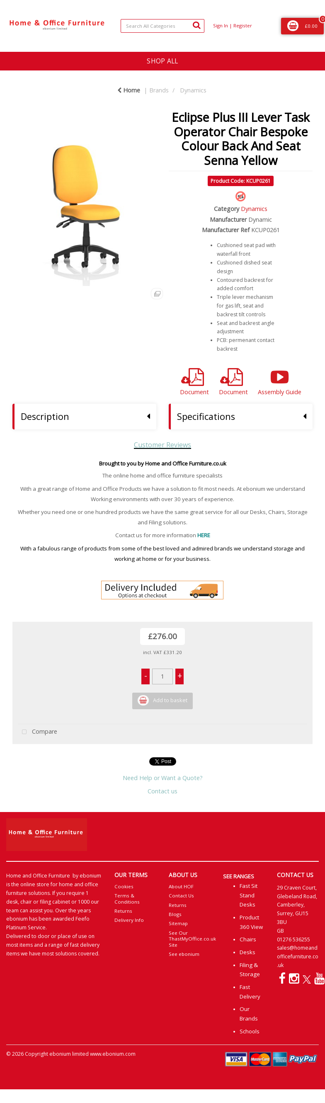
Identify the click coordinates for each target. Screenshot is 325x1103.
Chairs (248, 939)
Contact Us (181, 895)
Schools (250, 1031)
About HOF (181, 886)
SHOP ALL (162, 60)
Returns (123, 911)
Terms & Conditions (127, 898)
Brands (159, 90)
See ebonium (184, 954)
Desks (247, 952)
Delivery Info (129, 920)
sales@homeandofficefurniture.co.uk (297, 956)
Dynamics (193, 90)
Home (128, 90)
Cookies (123, 886)
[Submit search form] (196, 25)
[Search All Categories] (162, 26)
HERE (203, 535)
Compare (37, 732)
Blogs (175, 914)
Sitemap (178, 923)
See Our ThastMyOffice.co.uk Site (192, 939)
